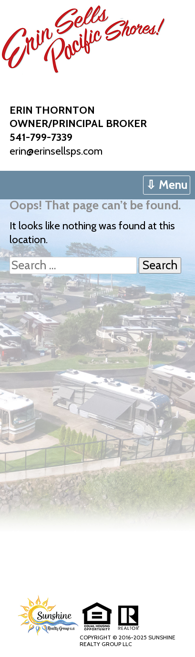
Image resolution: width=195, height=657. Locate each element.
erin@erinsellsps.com (56, 151)
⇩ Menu (166, 184)
